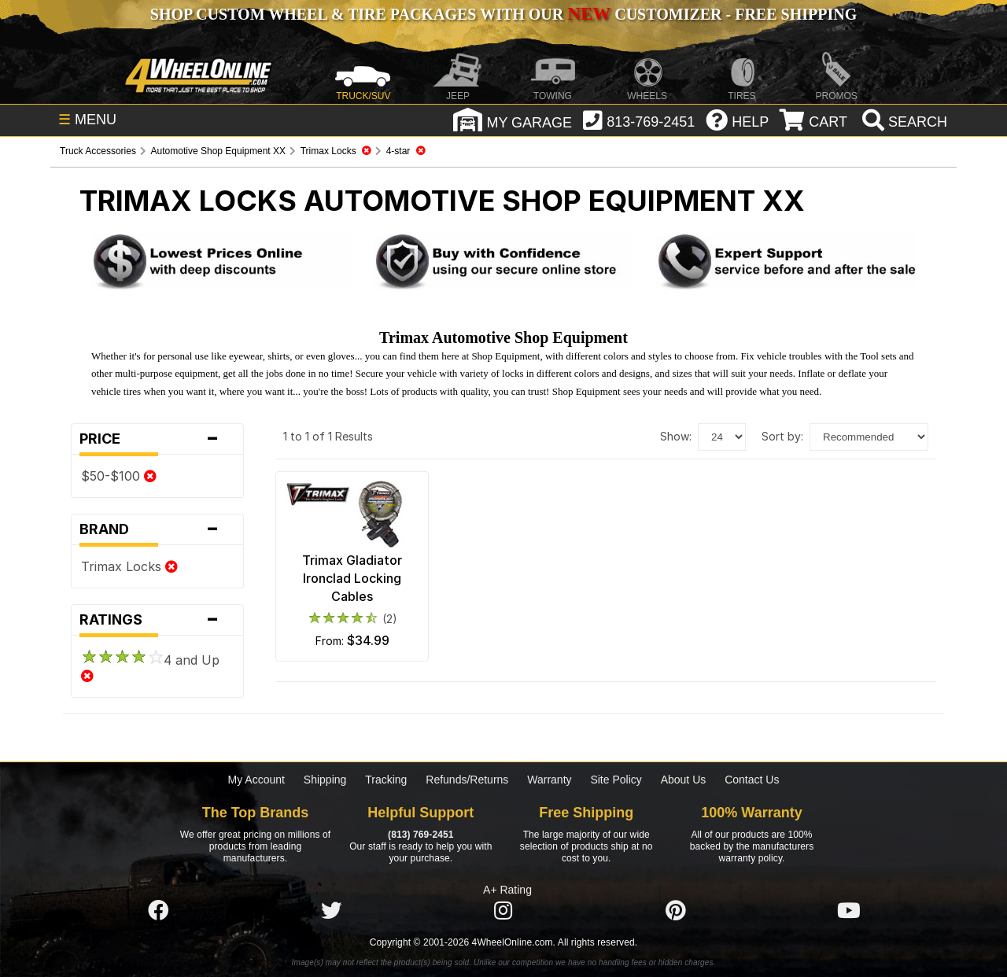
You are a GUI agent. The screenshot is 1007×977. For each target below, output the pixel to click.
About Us (683, 779)
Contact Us (752, 779)
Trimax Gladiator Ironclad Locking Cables (352, 578)
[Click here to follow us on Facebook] (158, 911)
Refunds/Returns (467, 779)
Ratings (157, 620)
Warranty (549, 779)
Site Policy (615, 779)
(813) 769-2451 (420, 834)
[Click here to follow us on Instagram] (503, 911)
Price (157, 439)
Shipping (325, 779)
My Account (256, 779)
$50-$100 (119, 476)
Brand (157, 529)
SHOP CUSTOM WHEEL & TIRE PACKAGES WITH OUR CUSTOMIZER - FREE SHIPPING (503, 14)
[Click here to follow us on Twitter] (331, 911)
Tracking (386, 779)
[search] (902, 122)
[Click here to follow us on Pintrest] (676, 911)
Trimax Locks (129, 566)
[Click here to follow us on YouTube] (849, 911)
